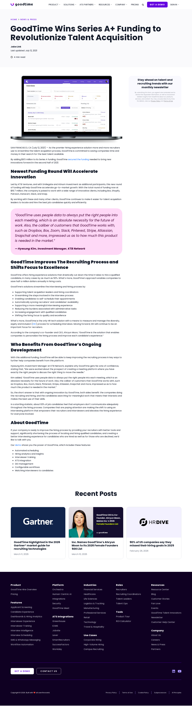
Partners (155, 649)
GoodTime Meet (60, 608)
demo (18, 445)
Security (56, 603)
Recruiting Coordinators (128, 594)
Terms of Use (168, 101)
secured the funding (78, 159)
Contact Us (49, 671)
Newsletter (157, 617)
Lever (55, 635)
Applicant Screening (21, 607)
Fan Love (155, 603)
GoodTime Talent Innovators (166, 613)
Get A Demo (157, 4)
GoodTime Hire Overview (24, 589)
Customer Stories (160, 599)
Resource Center (160, 589)
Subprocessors (160, 693)
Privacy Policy (155, 101)
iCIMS (55, 626)
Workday (57, 649)
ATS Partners (86, 4)
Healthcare (90, 594)
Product (53, 4)
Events (154, 608)
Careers (155, 640)
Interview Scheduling (21, 635)
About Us (156, 635)
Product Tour (123, 616)
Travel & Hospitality (94, 627)
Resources (104, 4)
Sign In (173, 4)
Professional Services (95, 613)
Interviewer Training (21, 626)
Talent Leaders (124, 599)
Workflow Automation (22, 644)
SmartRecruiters (61, 640)
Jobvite (56, 630)
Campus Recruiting (94, 649)
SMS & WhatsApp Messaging (25, 640)
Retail (87, 617)
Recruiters (121, 589)
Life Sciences (90, 599)
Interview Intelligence (22, 630)
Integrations (58, 599)
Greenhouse (58, 621)
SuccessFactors (60, 644)
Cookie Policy (143, 693)
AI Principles (176, 693)
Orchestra (57, 589)
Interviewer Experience (23, 621)
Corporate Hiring (92, 640)
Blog (153, 594)
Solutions (69, 4)
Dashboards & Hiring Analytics (26, 616)
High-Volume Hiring (94, 644)
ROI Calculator (123, 621)
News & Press (158, 644)
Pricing (135, 4)
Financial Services (93, 589)
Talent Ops (122, 603)
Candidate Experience (22, 612)
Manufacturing (91, 608)
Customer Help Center (163, 622)
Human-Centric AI (61, 594)
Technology (90, 622)
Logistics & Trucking (94, 603)
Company (120, 4)
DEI (34, 323)
